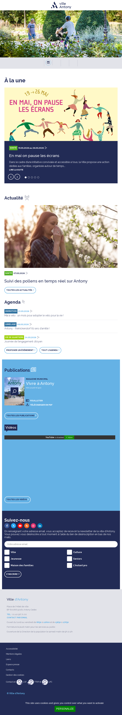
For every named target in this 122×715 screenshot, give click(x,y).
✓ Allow (69, 437)
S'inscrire (12, 574)
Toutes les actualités (20, 290)
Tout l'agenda (50, 350)
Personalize (65, 708)
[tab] (10, 428)
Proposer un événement (20, 350)
